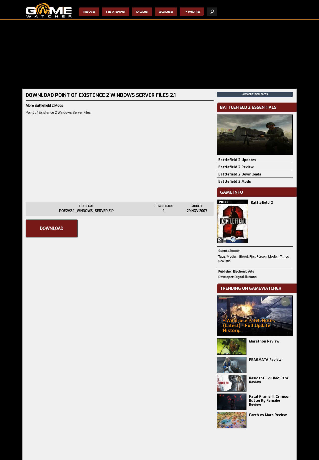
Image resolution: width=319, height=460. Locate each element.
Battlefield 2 (262, 202)
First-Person (258, 256)
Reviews (115, 12)
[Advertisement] (119, 157)
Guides (166, 12)
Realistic (224, 261)
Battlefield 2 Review (236, 167)
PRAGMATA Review (265, 359)
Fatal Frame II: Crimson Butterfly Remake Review (270, 400)
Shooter (234, 251)
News (89, 12)
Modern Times (278, 256)
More (194, 12)
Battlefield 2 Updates (237, 160)
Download (51, 228)
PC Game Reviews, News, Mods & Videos (49, 10)
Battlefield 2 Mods (234, 181)
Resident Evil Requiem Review (268, 380)
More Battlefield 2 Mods (44, 106)
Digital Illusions (245, 277)
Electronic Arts (243, 271)
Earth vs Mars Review (268, 415)
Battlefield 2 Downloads (239, 174)
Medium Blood (237, 256)
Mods (142, 12)
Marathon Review (264, 341)
